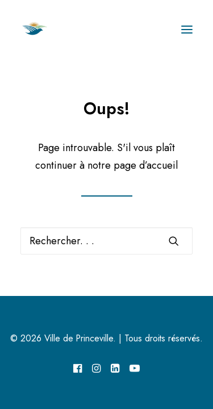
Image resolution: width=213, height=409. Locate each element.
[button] (187, 29)
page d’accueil (146, 165)
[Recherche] (106, 240)
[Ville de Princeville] (47, 29)
